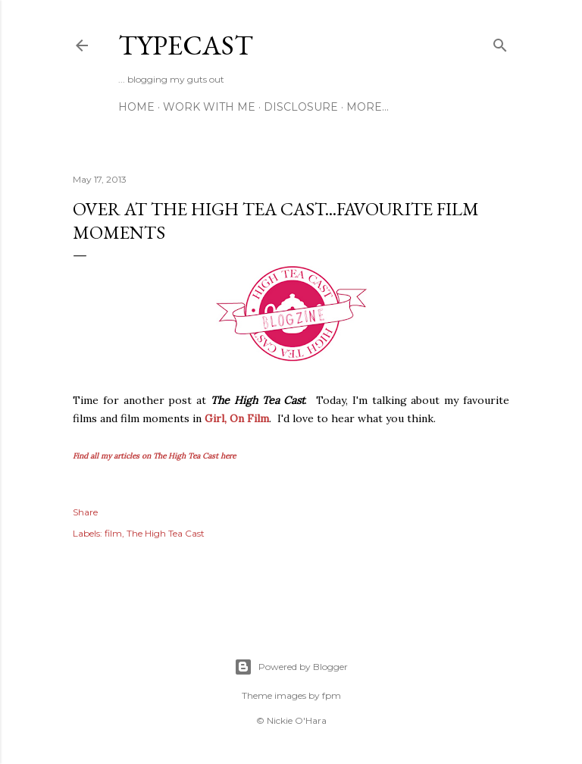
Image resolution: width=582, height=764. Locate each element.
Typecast (185, 45)
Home (136, 107)
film (113, 533)
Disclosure (301, 107)
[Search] (500, 42)
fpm (331, 695)
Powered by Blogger (291, 667)
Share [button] (85, 512)
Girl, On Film (237, 418)
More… (367, 107)
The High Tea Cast (166, 533)
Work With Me (209, 107)
